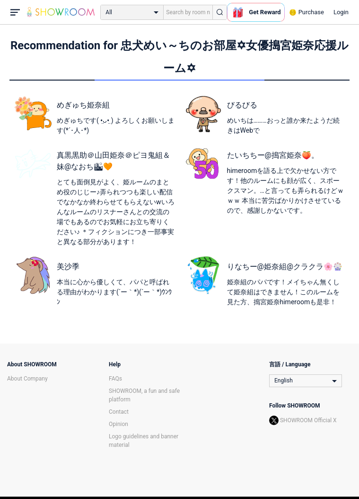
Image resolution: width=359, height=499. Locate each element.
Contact (119, 411)
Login (341, 12)
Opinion (118, 424)
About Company (27, 378)
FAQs (115, 378)
